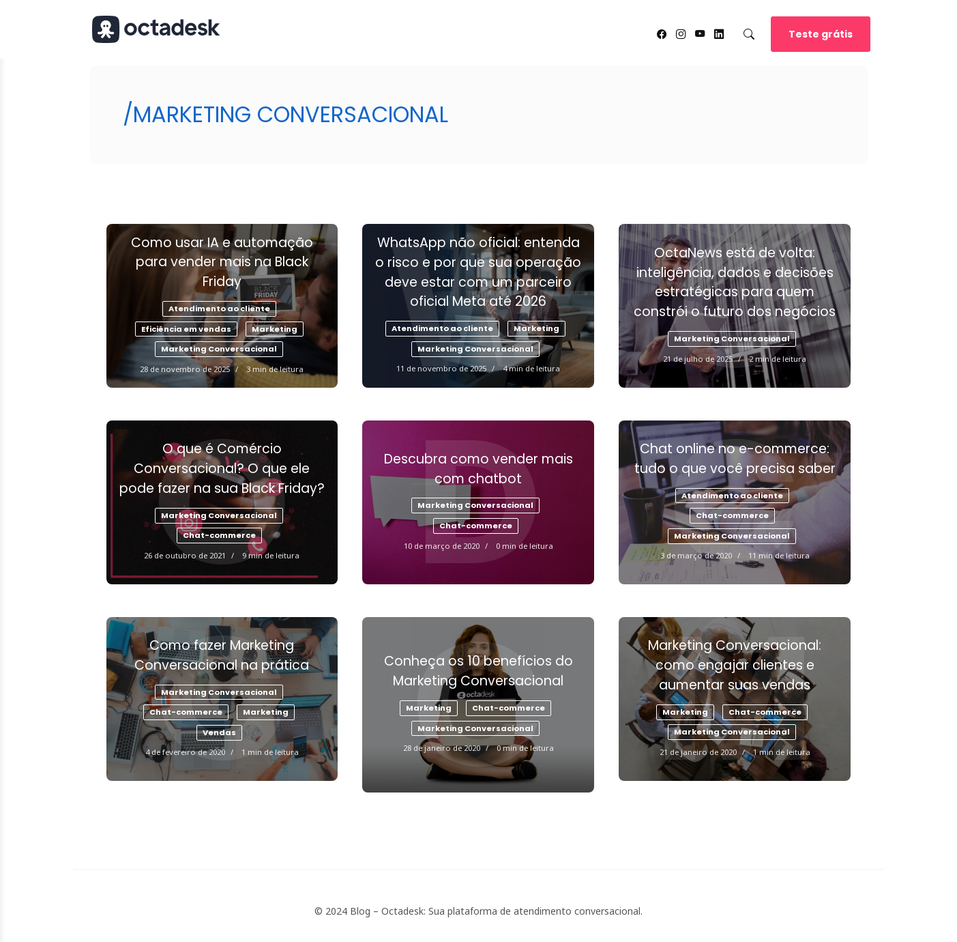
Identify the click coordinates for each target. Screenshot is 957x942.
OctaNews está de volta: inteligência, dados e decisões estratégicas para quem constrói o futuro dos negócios (735, 282)
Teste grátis (821, 34)
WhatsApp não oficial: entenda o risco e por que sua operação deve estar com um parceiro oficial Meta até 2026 (478, 272)
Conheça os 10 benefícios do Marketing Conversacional (478, 671)
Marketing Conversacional (219, 348)
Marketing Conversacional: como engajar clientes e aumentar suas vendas (734, 665)
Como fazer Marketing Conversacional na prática (221, 655)
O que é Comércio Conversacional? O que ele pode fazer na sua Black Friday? (222, 469)
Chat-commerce (219, 535)
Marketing (274, 329)
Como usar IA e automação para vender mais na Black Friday (222, 262)
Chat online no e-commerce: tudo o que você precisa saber (735, 459)
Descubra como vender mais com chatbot (478, 469)
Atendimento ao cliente (219, 308)
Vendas (219, 732)
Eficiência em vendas (186, 329)
